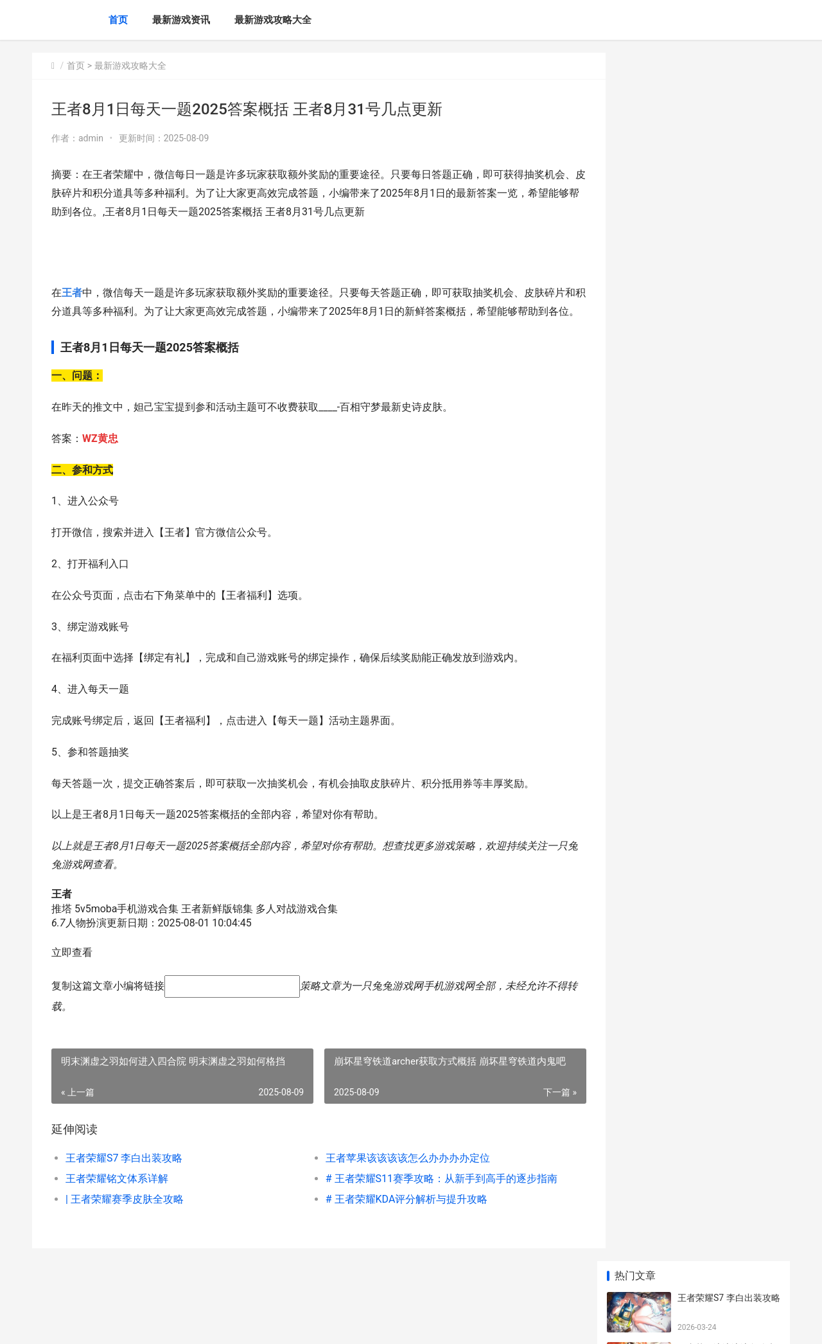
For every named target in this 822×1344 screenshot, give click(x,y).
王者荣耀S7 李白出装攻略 (124, 1177)
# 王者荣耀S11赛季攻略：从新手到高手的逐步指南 (427, 1197)
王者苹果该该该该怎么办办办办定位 (397, 1177)
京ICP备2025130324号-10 (212, 1323)
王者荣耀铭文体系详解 (117, 1197)
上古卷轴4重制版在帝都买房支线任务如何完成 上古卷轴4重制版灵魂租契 (728, 495)
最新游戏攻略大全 (272, 20)
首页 (118, 20)
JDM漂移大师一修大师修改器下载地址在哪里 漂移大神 (728, 645)
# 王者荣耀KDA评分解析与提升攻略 (396, 1218)
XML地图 (274, 1323)
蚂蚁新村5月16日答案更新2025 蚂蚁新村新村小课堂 (726, 545)
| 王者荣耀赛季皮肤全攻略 (125, 1218)
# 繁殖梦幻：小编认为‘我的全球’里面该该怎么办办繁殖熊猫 (728, 595)
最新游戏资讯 (181, 20)
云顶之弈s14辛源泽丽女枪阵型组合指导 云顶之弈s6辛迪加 (728, 445)
